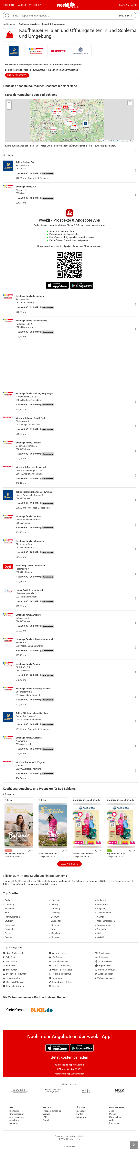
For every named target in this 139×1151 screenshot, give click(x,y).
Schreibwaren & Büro (60, 982)
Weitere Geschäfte (105, 978)
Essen (7, 933)
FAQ (45, 1117)
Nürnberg (54, 908)
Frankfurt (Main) (11, 917)
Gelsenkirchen (103, 912)
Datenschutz (115, 1117)
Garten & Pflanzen (13, 982)
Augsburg (100, 908)
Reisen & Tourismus (60, 974)
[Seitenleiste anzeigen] (134, 1145)
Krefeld (99, 937)
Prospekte (8, 5)
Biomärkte (9, 965)
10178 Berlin (125, 15)
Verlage (46, 1114)
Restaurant (55, 978)
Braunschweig (103, 925)
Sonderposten (103, 953)
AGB (111, 1120)
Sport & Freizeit (104, 961)
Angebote (14, 1120)
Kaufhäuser (56, 957)
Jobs (111, 1111)
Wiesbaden (101, 904)
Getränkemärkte (58, 953)
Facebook (81, 1111)
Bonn (52, 929)
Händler (21, 5)
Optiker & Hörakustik (60, 969)
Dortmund (8, 925)
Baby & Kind (10, 957)
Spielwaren (102, 957)
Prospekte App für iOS (69, 1069)
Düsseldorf (9, 929)
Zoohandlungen (104, 974)
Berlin (76, 7)
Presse (112, 1114)
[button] (130, 103)
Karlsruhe (100, 900)
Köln (6, 912)
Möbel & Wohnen (59, 961)
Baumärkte (10, 961)
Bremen (7, 937)
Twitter (79, 1114)
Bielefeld (54, 925)
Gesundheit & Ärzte (13, 986)
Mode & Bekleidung (60, 965)
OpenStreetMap (118, 141)
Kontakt (46, 1120)
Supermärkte (103, 965)
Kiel (98, 933)
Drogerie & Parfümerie (15, 974)
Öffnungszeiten (16, 1114)
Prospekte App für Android (69, 1064)
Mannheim (55, 933)
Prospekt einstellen (52, 1111)
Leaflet (106, 141)
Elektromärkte (11, 978)
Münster (54, 937)
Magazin (124, 5)
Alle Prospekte (69, 864)
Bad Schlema (9, 24)
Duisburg (54, 912)
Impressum (114, 1123)
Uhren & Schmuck (105, 969)
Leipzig (53, 904)
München (8, 908)
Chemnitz (100, 929)
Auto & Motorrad (13, 953)
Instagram (81, 1117)
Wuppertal (55, 921)
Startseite (14, 1111)
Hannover (54, 900)
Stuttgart (8, 921)
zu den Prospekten (17, 75)
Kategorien (35, 5)
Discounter (10, 969)
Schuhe (54, 986)
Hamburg (8, 904)
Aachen (99, 917)
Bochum (54, 917)
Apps (134, 5)
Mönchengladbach (105, 921)
